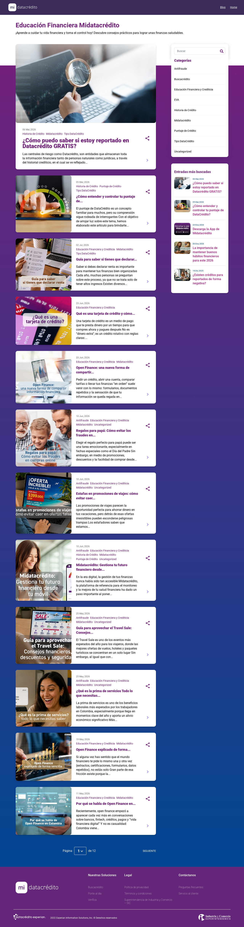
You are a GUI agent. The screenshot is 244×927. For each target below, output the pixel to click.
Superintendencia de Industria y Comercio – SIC (148, 901)
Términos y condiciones (138, 893)
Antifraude (82, 420)
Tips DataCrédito (74, 133)
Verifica (92, 899)
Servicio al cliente (188, 893)
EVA (176, 99)
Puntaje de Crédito (110, 186)
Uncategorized (102, 424)
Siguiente (149, 850)
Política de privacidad (136, 887)
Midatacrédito (54, 133)
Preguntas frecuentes (191, 887)
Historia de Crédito (33, 133)
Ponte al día (94, 893)
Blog (223, 7)
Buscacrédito (182, 79)
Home (233, 7)
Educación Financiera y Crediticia (95, 249)
